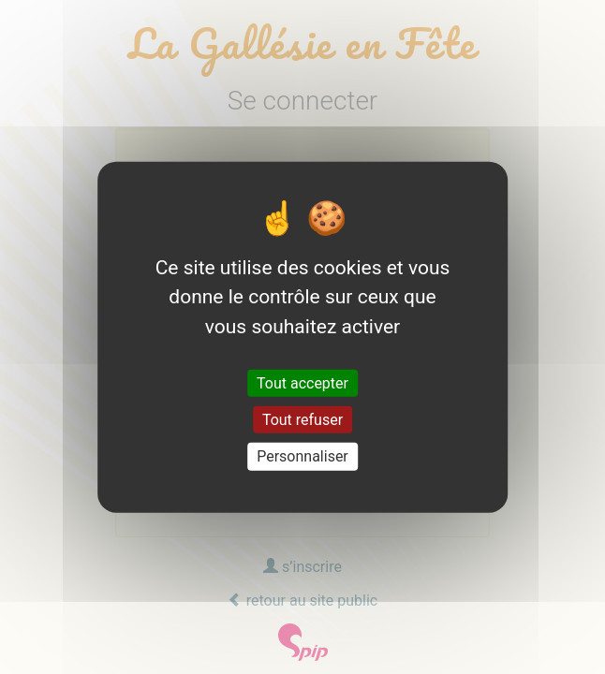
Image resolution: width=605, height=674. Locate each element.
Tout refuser (302, 420)
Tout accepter (302, 383)
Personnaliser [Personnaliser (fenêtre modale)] (302, 456)
